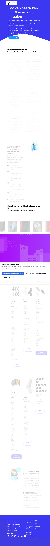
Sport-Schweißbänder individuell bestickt (29, 526)
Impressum (37, 526)
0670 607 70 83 (34, 510)
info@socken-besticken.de (13, 526)
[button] (18, 236)
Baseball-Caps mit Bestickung (29, 535)
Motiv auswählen (27, 444)
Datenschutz (38, 528)
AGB (36, 523)
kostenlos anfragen (40, 412)
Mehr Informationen (14, 360)
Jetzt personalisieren (16, 367)
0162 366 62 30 (35, 508)
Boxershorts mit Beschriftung (29, 532)
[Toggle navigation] (42, 3)
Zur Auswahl (14, 37)
